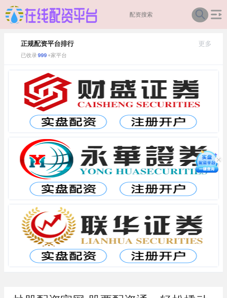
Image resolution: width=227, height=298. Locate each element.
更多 (208, 43)
